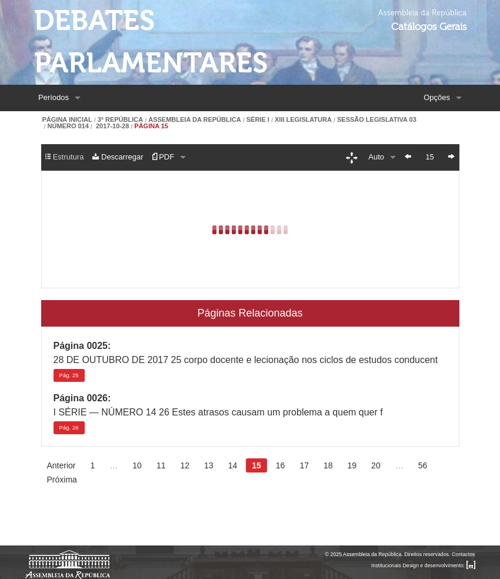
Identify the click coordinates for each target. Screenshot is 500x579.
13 (209, 465)
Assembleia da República (194, 120)
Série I (257, 120)
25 (69, 375)
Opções (437, 97)
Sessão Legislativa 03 (376, 120)
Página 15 (151, 126)
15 (256, 465)
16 (280, 465)
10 (137, 465)
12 (184, 465)
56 (423, 465)
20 (376, 465)
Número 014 (68, 126)
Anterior (61, 465)
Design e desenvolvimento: (438, 565)
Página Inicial (67, 120)
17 (304, 465)
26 (69, 427)
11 (161, 465)
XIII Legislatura (303, 120)
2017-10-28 (111, 126)
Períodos (53, 97)
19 (352, 465)
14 (233, 465)
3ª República (120, 120)
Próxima (62, 479)
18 (328, 465)
